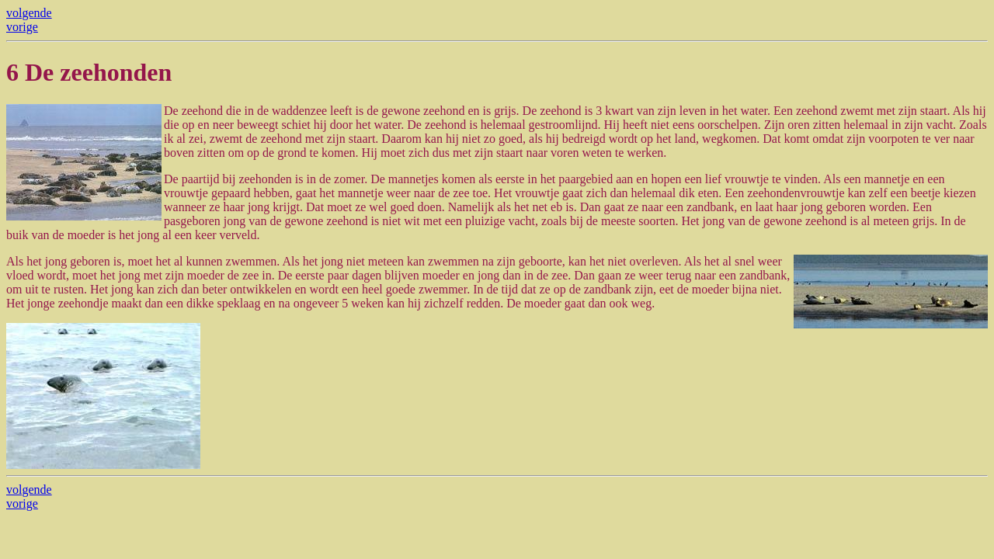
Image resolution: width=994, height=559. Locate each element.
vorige (22, 26)
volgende (29, 12)
